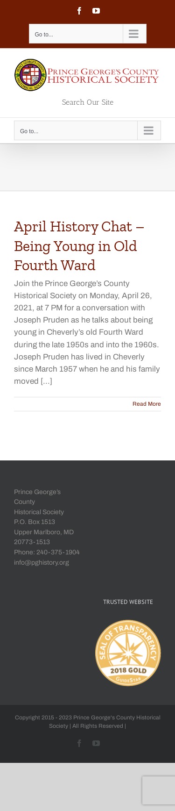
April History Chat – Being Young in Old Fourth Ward (79, 245)
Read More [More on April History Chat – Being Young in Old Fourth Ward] (147, 404)
